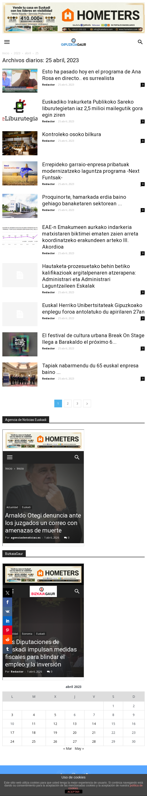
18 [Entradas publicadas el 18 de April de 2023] (34, 732)
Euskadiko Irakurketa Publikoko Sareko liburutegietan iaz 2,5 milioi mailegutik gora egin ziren (92, 108)
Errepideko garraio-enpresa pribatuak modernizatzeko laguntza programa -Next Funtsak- (91, 171)
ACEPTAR (73, 791)
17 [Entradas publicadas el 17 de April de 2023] (12, 732)
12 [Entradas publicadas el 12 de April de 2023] (55, 723)
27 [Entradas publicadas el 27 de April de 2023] (75, 741)
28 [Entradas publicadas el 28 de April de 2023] (94, 741)
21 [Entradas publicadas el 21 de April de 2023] (94, 732)
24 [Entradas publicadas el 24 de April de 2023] (12, 741)
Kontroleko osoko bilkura (71, 134)
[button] (140, 42)
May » (79, 748)
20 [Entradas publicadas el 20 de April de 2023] (75, 732)
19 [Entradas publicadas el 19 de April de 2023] (55, 732)
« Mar (67, 748)
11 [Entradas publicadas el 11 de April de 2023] (34, 723)
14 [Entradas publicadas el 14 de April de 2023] (94, 723)
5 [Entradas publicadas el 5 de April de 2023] (55, 715)
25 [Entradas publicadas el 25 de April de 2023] (34, 741)
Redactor (48, 84)
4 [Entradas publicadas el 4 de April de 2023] (34, 715)
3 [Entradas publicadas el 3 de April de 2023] (12, 715)
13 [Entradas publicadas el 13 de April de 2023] (75, 723)
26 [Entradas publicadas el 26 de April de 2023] (55, 741)
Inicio (5, 53)
